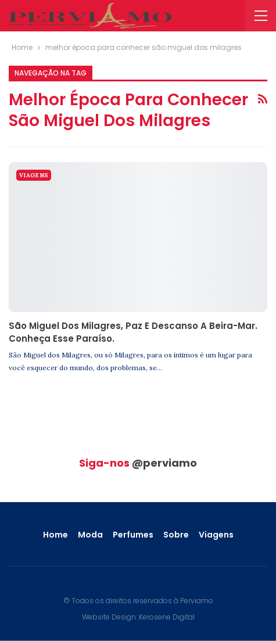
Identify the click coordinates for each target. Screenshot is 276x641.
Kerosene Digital (167, 617)
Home (55, 534)
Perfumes (133, 534)
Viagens (33, 175)
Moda (90, 534)
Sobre (176, 534)
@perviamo (164, 463)
